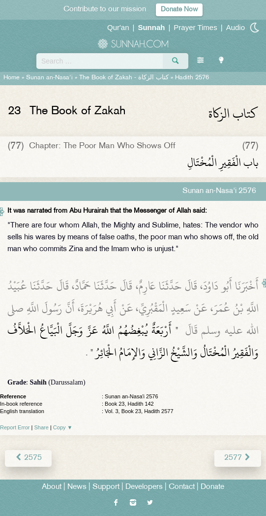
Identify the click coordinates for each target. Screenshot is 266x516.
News (77, 487)
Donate (212, 487)
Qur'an (118, 27)
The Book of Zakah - (124, 78)
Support (105, 487)
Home (11, 78)
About (51, 487)
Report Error (15, 427)
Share (41, 427)
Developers (144, 487)
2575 (28, 458)
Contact (182, 487)
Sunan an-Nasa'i (49, 78)
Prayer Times (195, 27)
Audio (235, 27)
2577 (237, 458)
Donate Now (179, 9)
